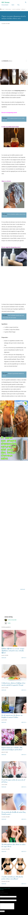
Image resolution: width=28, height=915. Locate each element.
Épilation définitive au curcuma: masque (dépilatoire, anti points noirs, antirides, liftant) (13, 651)
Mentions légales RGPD (5, 888)
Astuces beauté (5, 4)
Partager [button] (22, 589)
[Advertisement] (14, 42)
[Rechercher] (25, 2)
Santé (13, 4)
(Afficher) (10, 61)
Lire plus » (23, 657)
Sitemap (1, 889)
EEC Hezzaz (5, 2)
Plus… (18, 4)
